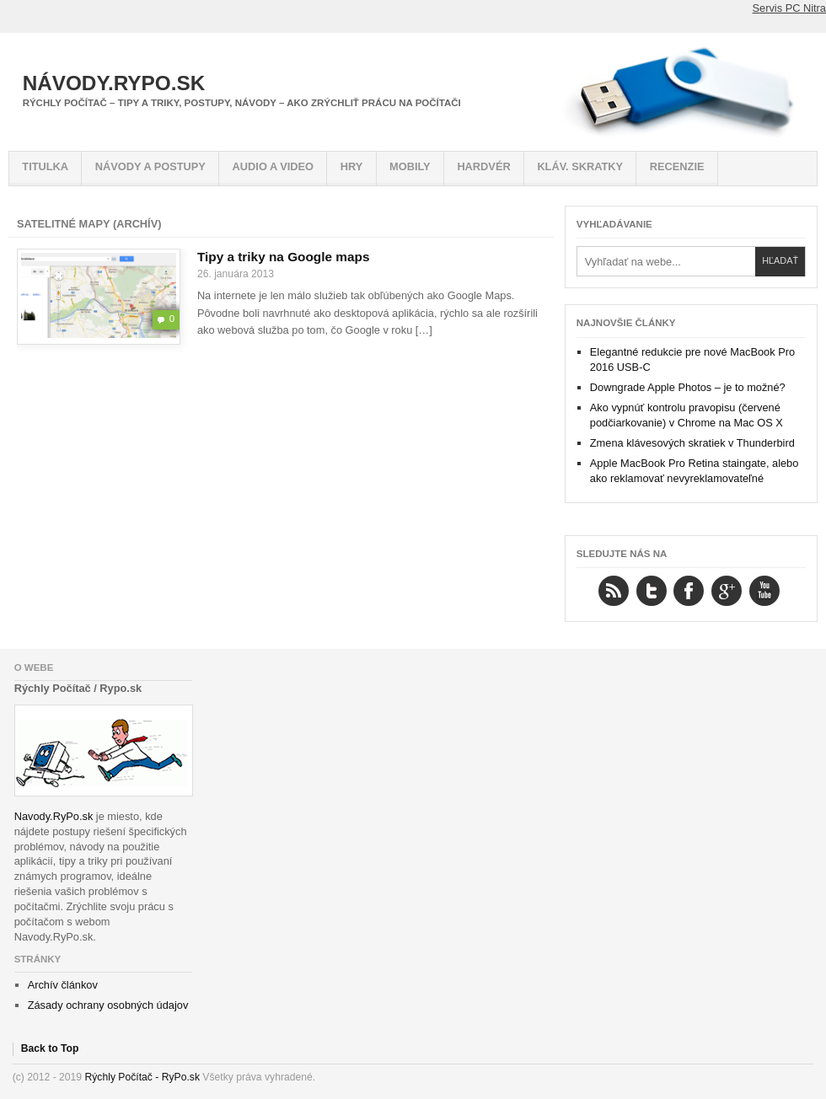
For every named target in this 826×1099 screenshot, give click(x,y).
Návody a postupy (150, 166)
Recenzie (677, 166)
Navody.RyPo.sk (54, 816)
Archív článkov (63, 984)
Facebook (688, 591)
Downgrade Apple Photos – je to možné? (688, 387)
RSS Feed (613, 591)
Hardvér (483, 166)
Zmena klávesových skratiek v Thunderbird (692, 443)
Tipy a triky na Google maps (283, 256)
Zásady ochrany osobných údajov (108, 1005)
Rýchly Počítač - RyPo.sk (142, 1077)
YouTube (764, 591)
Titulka (45, 166)
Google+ (726, 591)
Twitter (651, 591)
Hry (352, 166)
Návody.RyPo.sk (114, 83)
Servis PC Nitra (789, 8)
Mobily (410, 166)
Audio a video (273, 166)
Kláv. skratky (580, 166)
